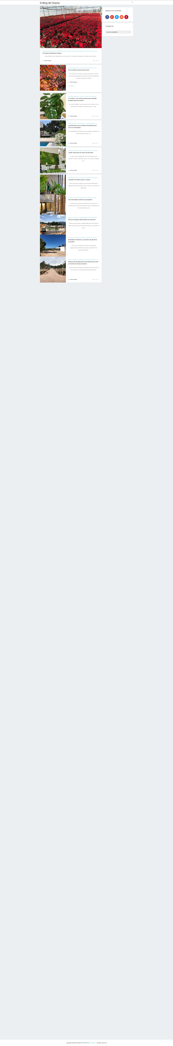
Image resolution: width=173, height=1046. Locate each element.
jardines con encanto (91, 424)
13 (74, 279)
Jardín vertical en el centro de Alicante (80, 248)
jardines (83, 424)
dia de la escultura (88, 339)
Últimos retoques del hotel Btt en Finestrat (82, 382)
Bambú (75, 339)
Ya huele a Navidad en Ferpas (51, 53)
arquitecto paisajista (78, 245)
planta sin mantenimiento (60, 51)
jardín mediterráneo (91, 188)
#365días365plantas (47, 51)
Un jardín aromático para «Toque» (79, 300)
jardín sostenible (92, 380)
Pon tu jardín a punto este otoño (78, 76)
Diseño (85, 74)
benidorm (70, 380)
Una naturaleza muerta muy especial (80, 342)
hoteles (75, 380)
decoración (80, 339)
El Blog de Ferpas (50, 3)
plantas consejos (71, 51)
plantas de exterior (80, 51)
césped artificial (72, 188)
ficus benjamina (81, 188)
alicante (82, 74)
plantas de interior (89, 51)
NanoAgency (92, 1043)
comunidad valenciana (90, 130)
